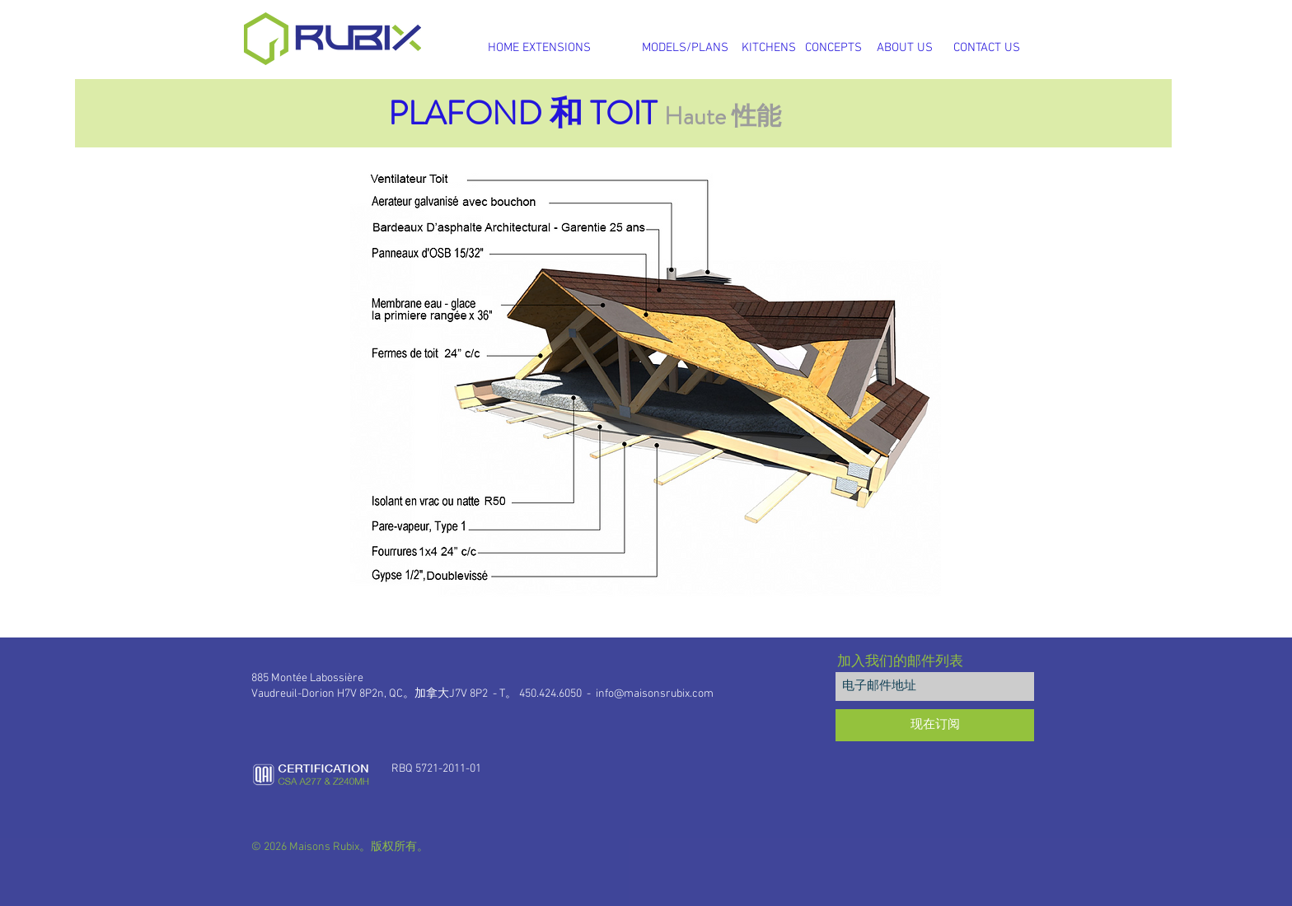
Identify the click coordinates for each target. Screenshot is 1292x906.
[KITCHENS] (768, 47)
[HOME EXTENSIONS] (539, 47)
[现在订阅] (935, 725)
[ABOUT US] (905, 47)
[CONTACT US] (987, 47)
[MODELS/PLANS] (685, 47)
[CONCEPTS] (833, 47)
